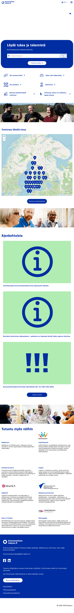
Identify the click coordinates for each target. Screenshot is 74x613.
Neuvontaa (49, 85)
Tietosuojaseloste (9, 590)
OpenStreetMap (62, 195)
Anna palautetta (13, 580)
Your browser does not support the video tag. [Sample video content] (37, 27)
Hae (62, 56)
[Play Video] (70, 13)
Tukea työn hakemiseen (53, 75)
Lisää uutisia (37, 395)
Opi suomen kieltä (16, 75)
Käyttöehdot (7, 587)
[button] (65, 2)
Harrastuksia (14, 85)
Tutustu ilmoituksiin (37, 201)
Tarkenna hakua (37, 63)
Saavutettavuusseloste (11, 593)
